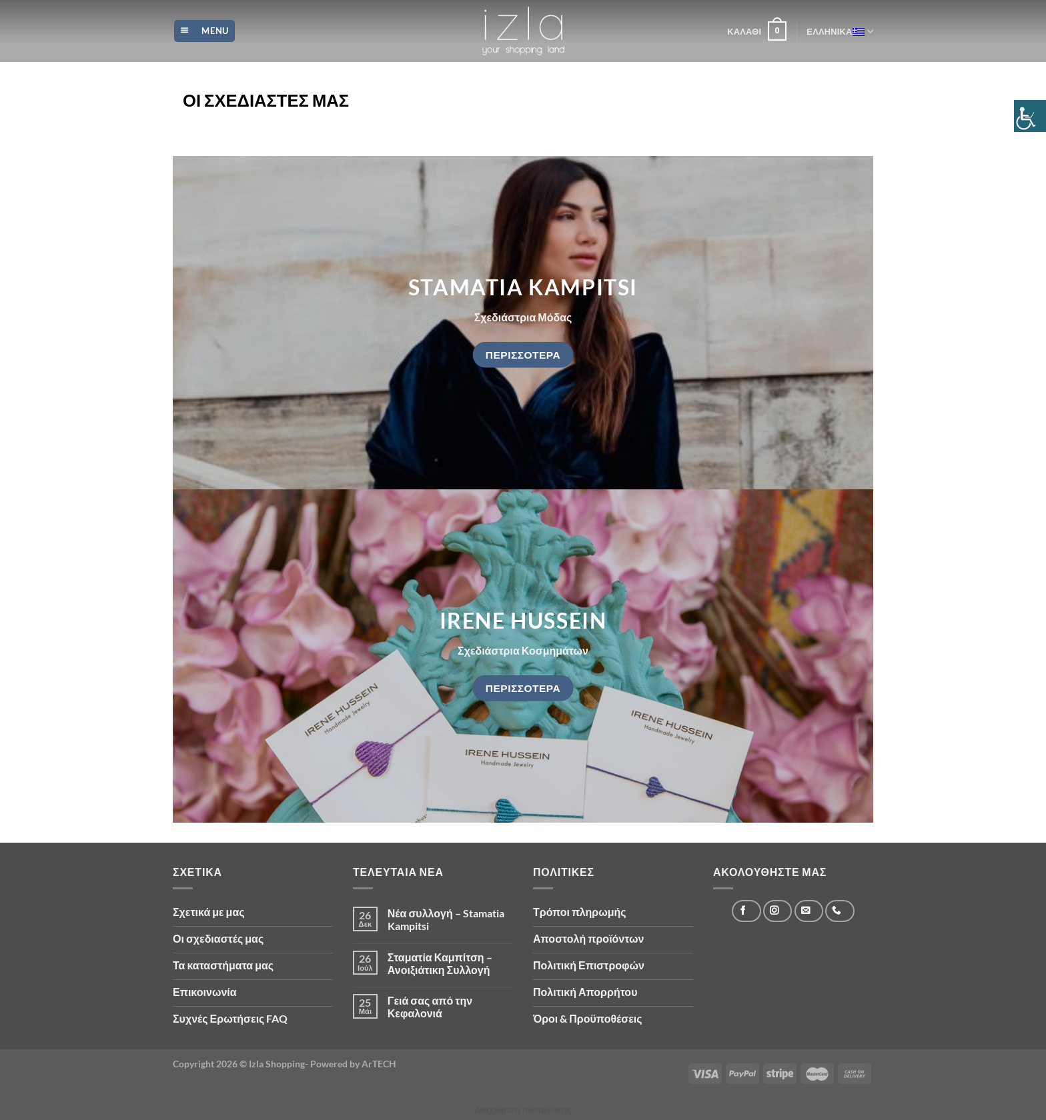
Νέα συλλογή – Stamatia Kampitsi (446, 919)
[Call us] (839, 911)
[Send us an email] (809, 911)
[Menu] (204, 31)
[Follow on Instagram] (777, 911)
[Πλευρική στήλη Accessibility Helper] (1030, 116)
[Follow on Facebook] (746, 911)
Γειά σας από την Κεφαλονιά (430, 1006)
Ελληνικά (840, 31)
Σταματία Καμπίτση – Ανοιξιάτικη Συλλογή (440, 963)
